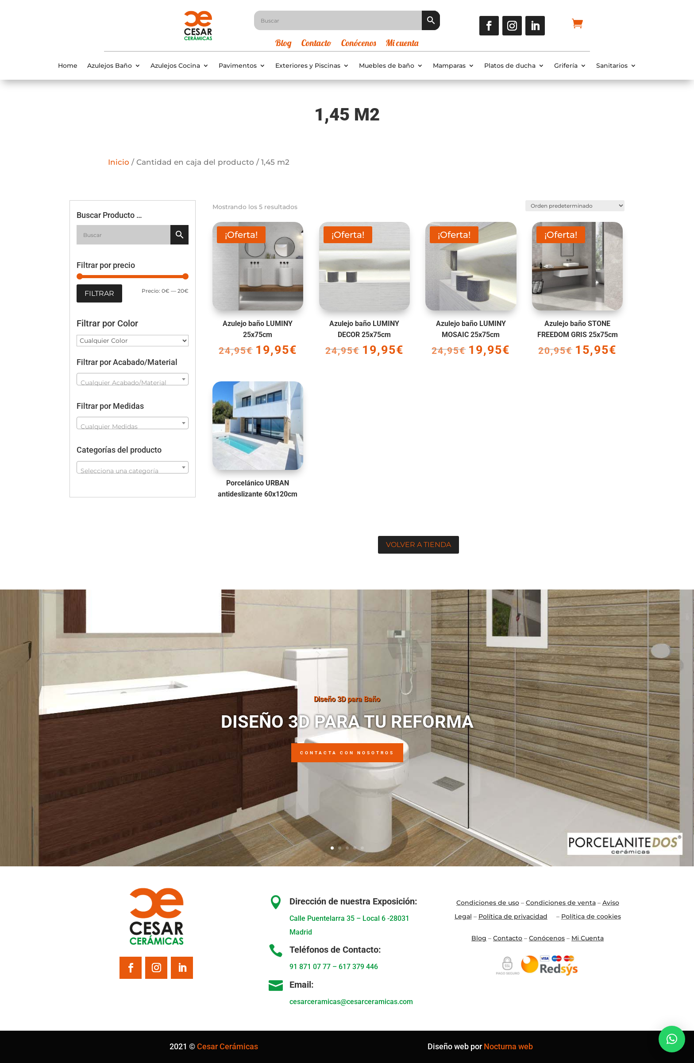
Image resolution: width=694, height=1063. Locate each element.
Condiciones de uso (487, 903)
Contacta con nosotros (347, 752)
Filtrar (99, 293)
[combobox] (133, 379)
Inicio (118, 162)
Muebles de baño (386, 66)
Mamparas (449, 66)
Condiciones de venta (561, 903)
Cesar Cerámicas (227, 1046)
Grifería (566, 66)
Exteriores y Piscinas (307, 66)
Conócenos (358, 44)
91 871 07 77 (310, 966)
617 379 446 (358, 966)
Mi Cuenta (587, 938)
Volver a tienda (418, 544)
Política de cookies (591, 916)
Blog (283, 44)
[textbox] (132, 382)
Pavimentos (238, 66)
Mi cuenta (402, 44)
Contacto (316, 44)
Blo (478, 938)
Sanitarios (612, 66)
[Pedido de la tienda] (574, 205)
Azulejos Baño (109, 66)
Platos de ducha (510, 66)
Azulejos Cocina (175, 66)
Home (67, 66)
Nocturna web (508, 1046)
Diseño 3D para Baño (347, 699)
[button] (672, 1039)
